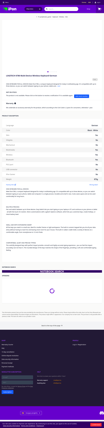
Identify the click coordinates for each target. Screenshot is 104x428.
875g (96, 179)
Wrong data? (93, 185)
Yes (96, 135)
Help (39, 372)
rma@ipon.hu (57, 380)
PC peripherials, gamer (43, 17)
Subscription (7, 392)
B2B (89, 2)
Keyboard (55, 17)
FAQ (3, 348)
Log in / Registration (79, 345)
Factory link (11, 185)
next (58, 86)
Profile (75, 340)
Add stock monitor (81, 96)
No (97, 140)
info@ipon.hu (57, 383)
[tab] (47, 71)
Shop (88, 9)
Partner (84, 2)
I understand (96, 425)
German (95, 125)
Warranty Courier (7, 345)
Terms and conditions (28, 426)
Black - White (93, 130)
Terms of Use (21, 386)
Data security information (10, 359)
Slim (66, 17)
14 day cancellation (8, 352)
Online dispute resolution (10, 356)
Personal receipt (7, 363)
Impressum (40, 426)
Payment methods (8, 367)
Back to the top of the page (52, 326)
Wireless (61, 17)
